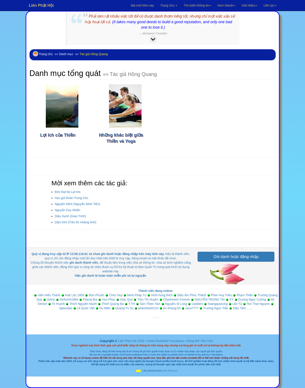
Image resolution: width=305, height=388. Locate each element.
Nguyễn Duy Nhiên (67, 210)
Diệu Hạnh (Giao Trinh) (70, 216)
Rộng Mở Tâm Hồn (200, 341)
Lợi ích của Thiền (58, 135)
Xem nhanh (226, 5)
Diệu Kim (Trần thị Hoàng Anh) (75, 222)
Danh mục (66, 54)
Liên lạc (270, 5)
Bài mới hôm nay (142, 5)
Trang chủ (168, 5)
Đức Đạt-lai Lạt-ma (67, 192)
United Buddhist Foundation (165, 341)
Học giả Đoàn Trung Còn (71, 198)
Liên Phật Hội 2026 (131, 341)
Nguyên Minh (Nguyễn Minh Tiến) (77, 204)
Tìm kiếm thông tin (197, 5)
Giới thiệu (249, 5)
